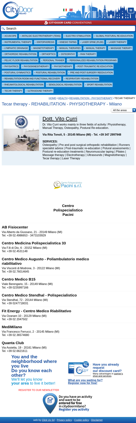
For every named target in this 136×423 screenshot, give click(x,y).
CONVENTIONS (68, 23)
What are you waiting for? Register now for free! (85, 382)
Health (62, 98)
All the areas (124, 110)
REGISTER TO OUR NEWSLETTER (39, 390)
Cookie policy (81, 420)
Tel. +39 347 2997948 (107, 134)
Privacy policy (64, 420)
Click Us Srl (48, 420)
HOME (52, 98)
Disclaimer (97, 420)
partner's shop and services (108, 374)
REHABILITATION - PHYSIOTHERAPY (91, 98)
